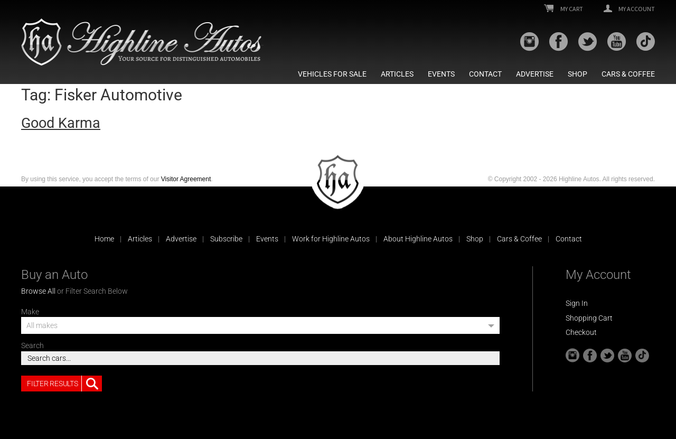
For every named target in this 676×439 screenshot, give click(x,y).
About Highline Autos (418, 239)
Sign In (577, 303)
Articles (397, 74)
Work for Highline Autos (331, 239)
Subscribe (226, 239)
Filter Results (64, 383)
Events (441, 74)
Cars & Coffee (628, 74)
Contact (485, 74)
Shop (577, 74)
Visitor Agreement (186, 179)
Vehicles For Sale (332, 74)
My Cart (563, 9)
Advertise (534, 74)
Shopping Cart (589, 318)
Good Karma (60, 123)
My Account (629, 9)
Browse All (38, 291)
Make (30, 311)
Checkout (581, 332)
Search (32, 345)
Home (104, 239)
